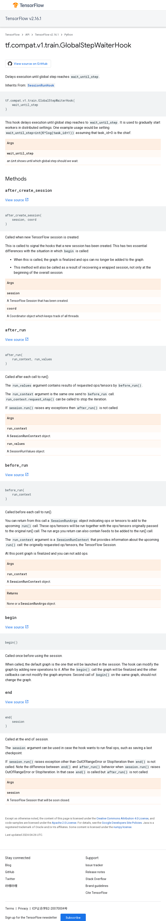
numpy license (122, 827)
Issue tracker (94, 865)
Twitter (10, 879)
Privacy (23, 908)
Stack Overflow (96, 879)
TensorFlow (12, 34)
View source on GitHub (28, 63)
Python (68, 34)
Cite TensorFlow (96, 892)
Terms (9, 908)
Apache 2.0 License (64, 822)
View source (14, 200)
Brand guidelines (97, 886)
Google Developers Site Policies (122, 822)
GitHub (9, 872)
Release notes (95, 872)
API (27, 34)
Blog (8, 865)
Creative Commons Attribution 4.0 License (122, 818)
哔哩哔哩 (11, 886)
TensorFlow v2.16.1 (23, 18)
